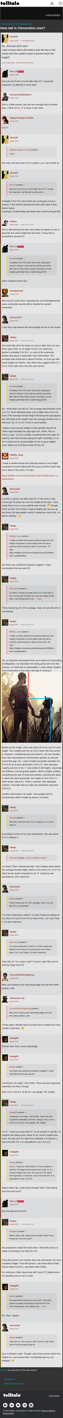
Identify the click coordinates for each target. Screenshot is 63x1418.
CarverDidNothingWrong (22, 975)
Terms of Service (48, 1411)
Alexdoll (14, 36)
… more (37, 599)
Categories (52, 15)
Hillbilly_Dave (16, 455)
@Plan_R (18, 108)
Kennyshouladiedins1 (20, 95)
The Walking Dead (28, 41)
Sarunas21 (15, 489)
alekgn (13, 337)
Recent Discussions (14, 1383)
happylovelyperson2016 (21, 118)
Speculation (11, 63)
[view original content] (35, 858)
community (54, 1396)
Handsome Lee (17, 998)
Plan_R (13, 71)
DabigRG (14, 1038)
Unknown (13, 858)
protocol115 (15, 317)
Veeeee (13, 221)
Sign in (4, 1370)
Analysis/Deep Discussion (24, 63)
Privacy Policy (8, 1413)
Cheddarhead (16, 291)
